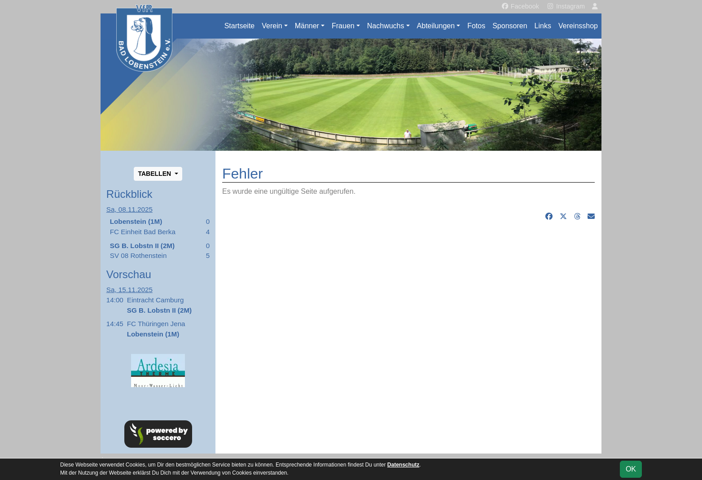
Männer (307, 26)
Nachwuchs (385, 26)
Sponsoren (509, 26)
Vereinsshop (578, 26)
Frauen (343, 26)
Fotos (476, 26)
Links (543, 26)
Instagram (565, 6)
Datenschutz (403, 465)
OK (631, 469)
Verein (272, 26)
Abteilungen (436, 26)
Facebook (520, 6)
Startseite (239, 26)
